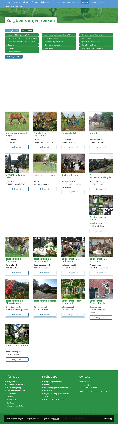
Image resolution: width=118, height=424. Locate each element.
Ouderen (46, 384)
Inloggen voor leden (14, 6)
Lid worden (76, 2)
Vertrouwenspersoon (62, 2)
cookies (56, 418)
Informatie (93, 2)
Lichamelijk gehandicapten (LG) (55, 387)
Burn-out (46, 390)
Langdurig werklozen (51, 381)
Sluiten (108, 418)
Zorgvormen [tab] (27, 30)
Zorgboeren (17, 2)
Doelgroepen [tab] (13, 30)
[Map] (59, 85)
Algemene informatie (30, 2)
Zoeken (85, 2)
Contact (102, 2)
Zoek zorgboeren (13, 56)
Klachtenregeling (46, 2)
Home (8, 2)
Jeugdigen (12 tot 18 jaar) (53, 399)
